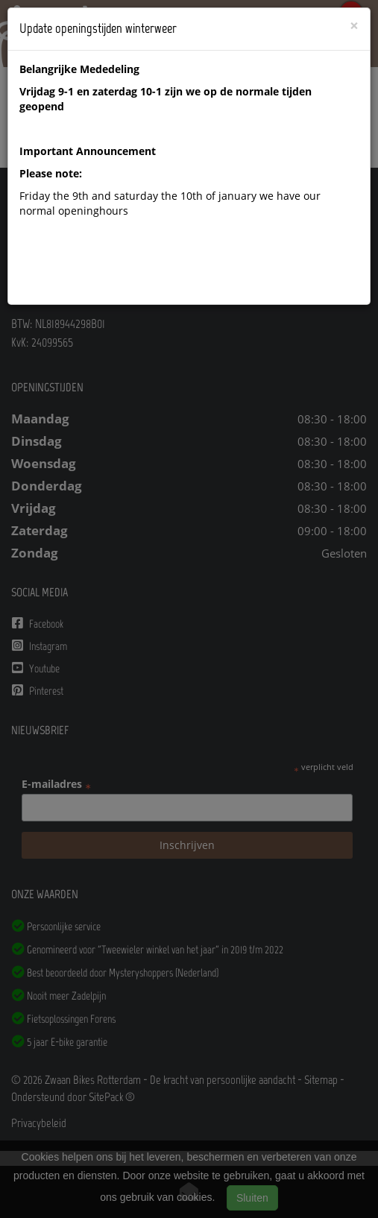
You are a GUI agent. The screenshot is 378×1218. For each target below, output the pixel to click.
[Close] (354, 26)
